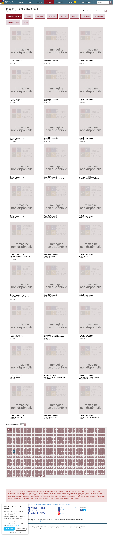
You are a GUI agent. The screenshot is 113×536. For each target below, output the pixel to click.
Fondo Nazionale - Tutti (14, 16)
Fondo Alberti (52, 16)
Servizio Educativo (64, 510)
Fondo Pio (74, 16)
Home (21, 2)
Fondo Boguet (40, 16)
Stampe (30, 2)
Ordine (83, 11)
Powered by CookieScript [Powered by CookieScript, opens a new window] (15, 532)
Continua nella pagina (12, 424)
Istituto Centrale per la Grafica (67, 508)
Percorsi (72, 2)
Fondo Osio (28, 16)
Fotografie (59, 2)
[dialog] (15, 518)
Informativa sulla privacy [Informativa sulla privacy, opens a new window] (13, 525)
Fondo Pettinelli (98, 16)
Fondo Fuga (64, 16)
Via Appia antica (86, 2)
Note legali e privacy (64, 504)
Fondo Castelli (86, 16)
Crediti (55, 504)
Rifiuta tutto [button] (21, 529)
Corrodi (26, 22)
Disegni (49, 2)
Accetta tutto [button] (9, 529)
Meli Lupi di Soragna (13, 22)
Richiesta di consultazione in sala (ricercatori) (38, 504)
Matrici (39, 2)
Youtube (61, 514)
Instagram (62, 512)
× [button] (26, 505)
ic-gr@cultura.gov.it (42, 521)
